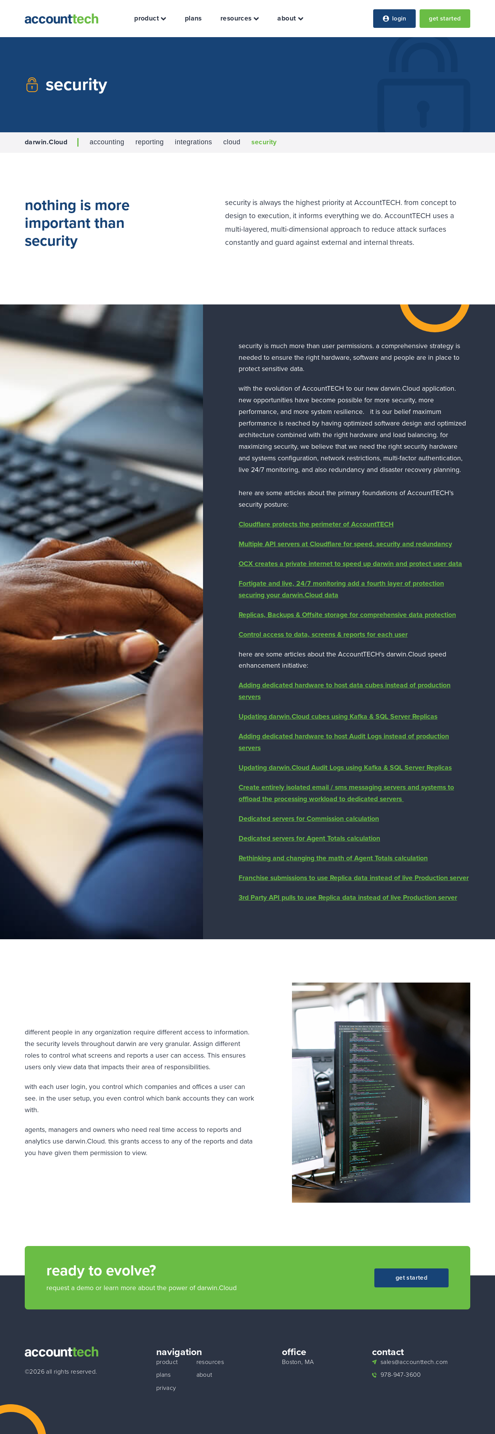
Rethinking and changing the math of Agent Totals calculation (333, 858)
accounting (107, 142)
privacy (166, 1388)
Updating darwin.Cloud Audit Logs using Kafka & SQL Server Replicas (345, 767)
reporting (149, 142)
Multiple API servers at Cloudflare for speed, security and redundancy (345, 544)
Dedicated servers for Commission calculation (309, 819)
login (394, 18)
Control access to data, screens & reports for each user (323, 634)
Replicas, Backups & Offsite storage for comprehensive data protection (347, 615)
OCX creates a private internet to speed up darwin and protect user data (350, 564)
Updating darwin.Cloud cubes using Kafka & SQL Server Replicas (338, 716)
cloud (231, 142)
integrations (193, 142)
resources (239, 18)
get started (445, 18)
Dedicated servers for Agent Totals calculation (309, 838)
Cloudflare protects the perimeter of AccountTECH (316, 524)
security (264, 142)
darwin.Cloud (46, 142)
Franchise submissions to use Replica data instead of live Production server (354, 878)
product (150, 18)
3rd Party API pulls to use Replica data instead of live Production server (348, 897)
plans (193, 18)
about (290, 18)
